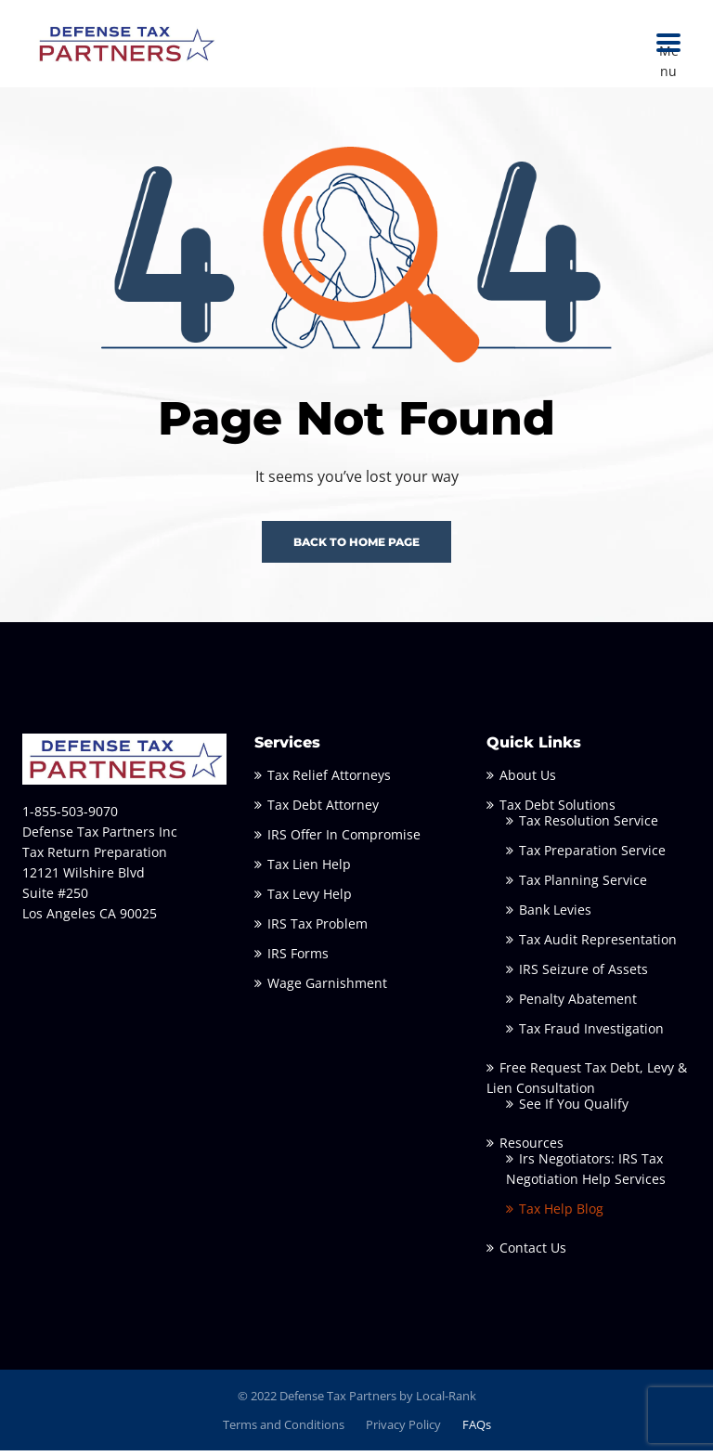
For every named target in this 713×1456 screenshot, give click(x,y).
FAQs (476, 1429)
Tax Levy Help (309, 899)
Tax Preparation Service (592, 855)
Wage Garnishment (327, 988)
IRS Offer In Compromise (344, 840)
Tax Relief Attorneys (329, 780)
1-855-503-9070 (70, 817)
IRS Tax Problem (317, 929)
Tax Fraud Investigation (591, 1034)
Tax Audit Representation (598, 945)
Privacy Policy (403, 1429)
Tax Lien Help (309, 869)
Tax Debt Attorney (323, 810)
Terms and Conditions (283, 1429)
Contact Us (532, 1253)
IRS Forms (298, 959)
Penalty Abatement (578, 1004)
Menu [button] (669, 43)
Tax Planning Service (583, 885)
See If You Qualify (574, 1109)
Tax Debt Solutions (557, 810)
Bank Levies (555, 915)
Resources (531, 1148)
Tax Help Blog (561, 1214)
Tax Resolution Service (588, 826)
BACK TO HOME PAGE (356, 547)
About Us (527, 780)
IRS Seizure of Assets (583, 974)
